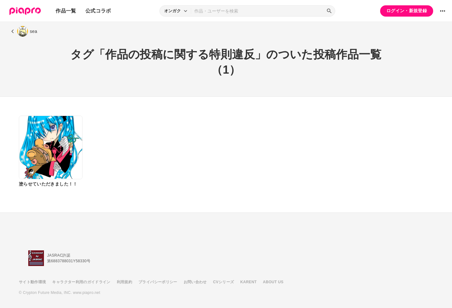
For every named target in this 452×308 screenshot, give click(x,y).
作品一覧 (66, 10)
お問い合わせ (195, 282)
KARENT (248, 282)
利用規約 (124, 282)
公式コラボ (98, 10)
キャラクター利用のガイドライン (81, 282)
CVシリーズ (223, 282)
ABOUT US (273, 282)
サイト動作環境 (32, 282)
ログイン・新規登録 (406, 10)
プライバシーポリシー (157, 282)
